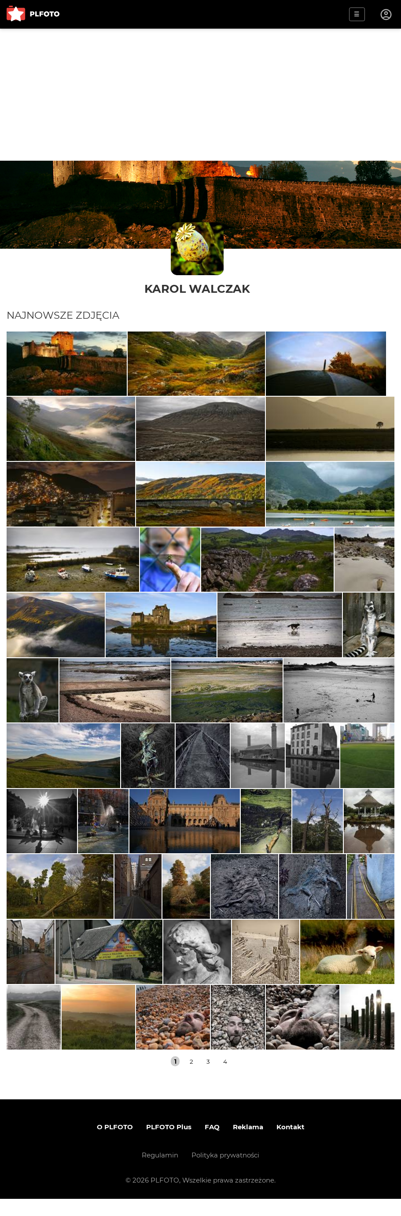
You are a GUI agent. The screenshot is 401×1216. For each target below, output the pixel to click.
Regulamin (160, 1172)
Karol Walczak (197, 288)
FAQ (212, 1144)
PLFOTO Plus (168, 1144)
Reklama (248, 1144)
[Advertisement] (200, 94)
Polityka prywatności (225, 1172)
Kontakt (290, 1144)
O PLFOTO (115, 1144)
